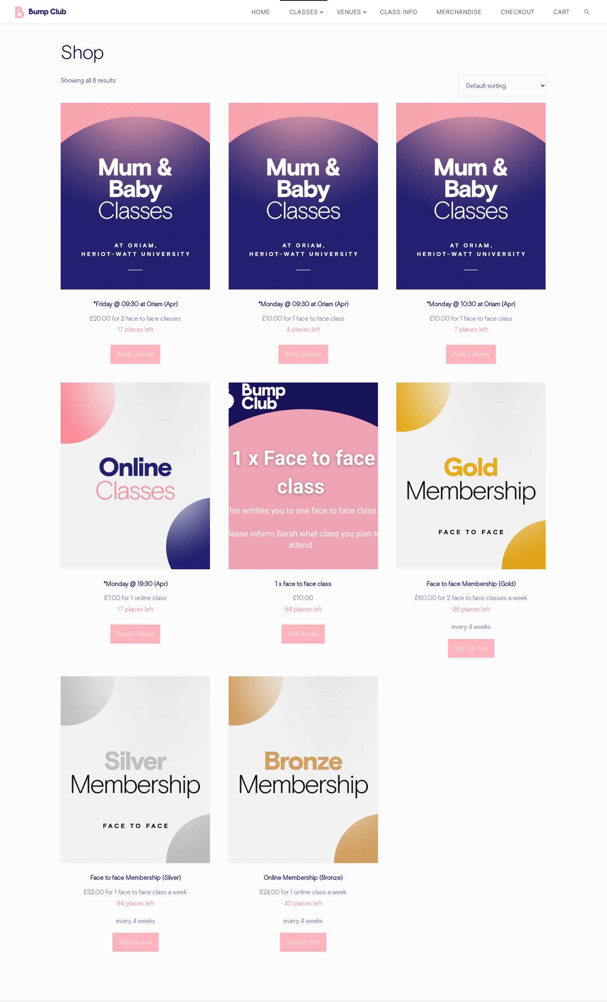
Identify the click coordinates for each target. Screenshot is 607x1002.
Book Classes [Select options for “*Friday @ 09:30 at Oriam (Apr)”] (135, 354)
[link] (587, 11)
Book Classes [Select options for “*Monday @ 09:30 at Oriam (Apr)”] (303, 354)
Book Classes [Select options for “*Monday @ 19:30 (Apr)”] (135, 633)
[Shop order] (502, 86)
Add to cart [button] (303, 633)
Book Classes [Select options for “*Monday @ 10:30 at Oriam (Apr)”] (471, 354)
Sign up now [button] (471, 648)
